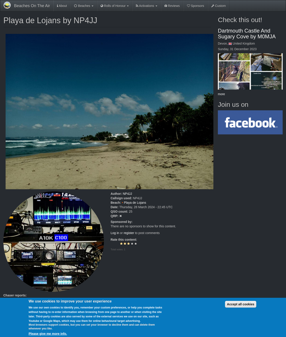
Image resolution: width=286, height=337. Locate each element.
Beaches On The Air (32, 6)
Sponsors (195, 6)
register (129, 233)
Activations (146, 6)
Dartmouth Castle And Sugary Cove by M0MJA (247, 33)
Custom (218, 6)
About (62, 6)
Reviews (172, 6)
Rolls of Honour (115, 6)
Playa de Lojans (135, 202)
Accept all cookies (240, 307)
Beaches (83, 6)
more (221, 94)
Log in (115, 233)
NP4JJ (127, 193)
